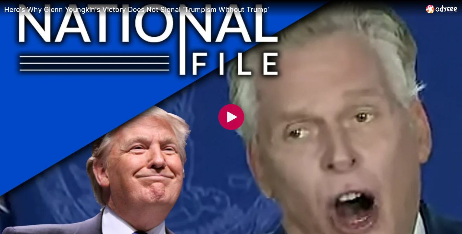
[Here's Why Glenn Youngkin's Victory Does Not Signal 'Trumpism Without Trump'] (212, 9)
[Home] (441, 9)
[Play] (231, 117)
